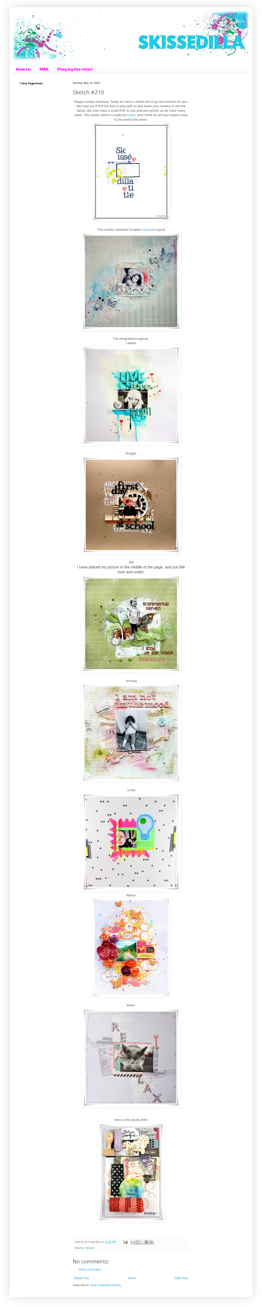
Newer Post (81, 1278)
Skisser (90, 1247)
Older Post (181, 1278)
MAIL (44, 69)
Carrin (132, 115)
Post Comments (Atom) (105, 1285)
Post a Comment (89, 1269)
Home (132, 1278)
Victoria (148, 229)
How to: (23, 69)
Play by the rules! (75, 69)
